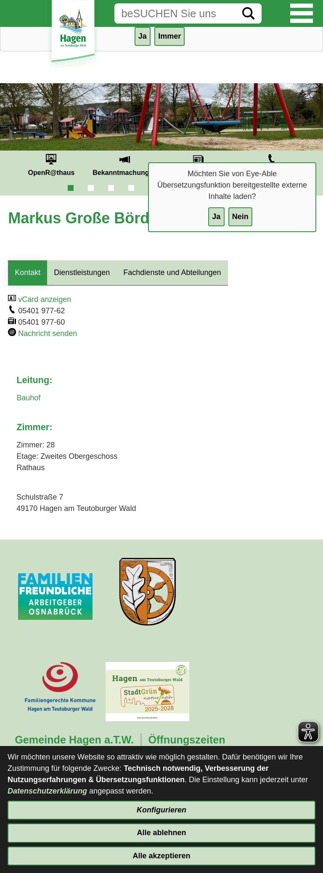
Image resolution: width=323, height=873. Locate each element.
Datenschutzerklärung (47, 791)
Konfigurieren (161, 810)
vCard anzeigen (44, 299)
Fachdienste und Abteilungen (172, 272)
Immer (169, 36)
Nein (240, 216)
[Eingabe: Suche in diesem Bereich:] (175, 13)
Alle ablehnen (161, 832)
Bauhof (28, 398)
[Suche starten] (249, 13)
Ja (216, 216)
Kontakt (27, 272)
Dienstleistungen (82, 272)
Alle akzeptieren (161, 856)
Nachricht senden (47, 333)
